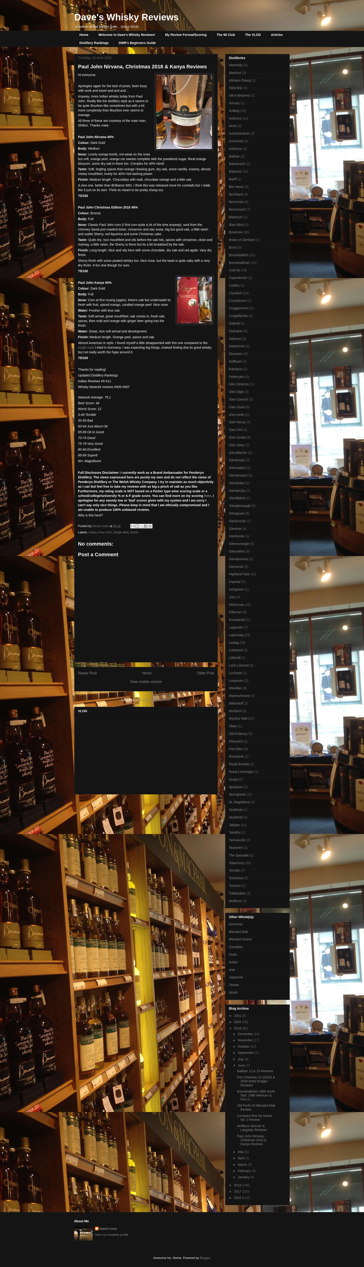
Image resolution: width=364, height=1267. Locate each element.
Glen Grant (237, 407)
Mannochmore (239, 696)
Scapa (233, 779)
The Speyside (239, 855)
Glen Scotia (237, 437)
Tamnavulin (237, 840)
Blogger (205, 1258)
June (242, 1065)
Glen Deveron (239, 384)
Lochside (235, 673)
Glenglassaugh (239, 506)
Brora (233, 247)
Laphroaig (236, 635)
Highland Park (239, 574)
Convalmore (237, 301)
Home (83, 35)
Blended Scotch (240, 939)
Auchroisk (236, 141)
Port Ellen (236, 749)
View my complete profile (111, 1234)
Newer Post (87, 673)
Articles (277, 35)
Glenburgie (237, 460)
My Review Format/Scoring (186, 35)
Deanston (236, 354)
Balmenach (237, 164)
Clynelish (235, 293)
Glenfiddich (237, 498)
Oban (233, 726)
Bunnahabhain (239, 263)
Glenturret (236, 567)
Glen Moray (237, 422)
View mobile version (146, 682)
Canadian (236, 947)
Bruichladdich (238, 255)
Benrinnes (236, 202)
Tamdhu (234, 832)
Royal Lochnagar (241, 772)
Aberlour (235, 73)
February (245, 1171)
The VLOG (253, 35)
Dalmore (235, 339)
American (236, 924)
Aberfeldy (236, 65)
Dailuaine (235, 331)
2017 (238, 1191)
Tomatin (234, 870)
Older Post (205, 673)
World (134, 532)
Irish (232, 970)
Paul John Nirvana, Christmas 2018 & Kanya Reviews (251, 1140)
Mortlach (235, 711)
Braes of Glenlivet (242, 240)
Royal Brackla (239, 764)
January (244, 1177)
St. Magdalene (239, 802)
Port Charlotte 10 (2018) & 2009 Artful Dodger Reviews (256, 1081)
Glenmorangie (239, 544)
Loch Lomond (239, 665)
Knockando (237, 620)
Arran (233, 126)
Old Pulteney (238, 734)
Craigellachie (238, 316)
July (241, 1059)
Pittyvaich (236, 741)
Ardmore (235, 118)
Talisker (234, 825)
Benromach (237, 209)
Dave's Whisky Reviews (126, 17)
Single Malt (121, 532)
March (243, 1164)
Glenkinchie (237, 521)
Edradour (235, 369)
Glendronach (238, 475)
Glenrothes (237, 551)
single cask (86, 347)
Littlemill (235, 658)
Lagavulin (236, 627)
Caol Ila (234, 270)
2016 (238, 1198)
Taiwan (234, 985)
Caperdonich (238, 278)
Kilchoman (236, 605)
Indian (93, 532)
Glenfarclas (237, 491)
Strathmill (235, 817)
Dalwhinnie (237, 346)
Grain (233, 954)
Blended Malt (238, 932)
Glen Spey (236, 445)
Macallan (235, 688)
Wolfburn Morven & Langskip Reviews (252, 1128)
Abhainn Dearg (239, 80)
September (246, 1053)
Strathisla (235, 810)
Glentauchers (238, 559)
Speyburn (236, 787)
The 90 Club (226, 35)
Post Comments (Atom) (155, 700)
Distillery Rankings (94, 43)
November (246, 1040)
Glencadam (237, 468)
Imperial (234, 582)
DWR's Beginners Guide (137, 43)
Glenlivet (235, 529)
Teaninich (236, 848)
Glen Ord (235, 430)
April (241, 1158)
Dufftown (235, 361)
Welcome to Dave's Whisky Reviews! (126, 35)
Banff (232, 179)
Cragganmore (239, 308)
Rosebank (236, 756)
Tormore (235, 886)
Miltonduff (236, 703)
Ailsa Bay (235, 88)
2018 (238, 1185)
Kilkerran (235, 612)
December (246, 1034)
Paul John (105, 532)
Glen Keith (236, 415)
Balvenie (235, 171)
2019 (238, 1028)
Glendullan (236, 483)
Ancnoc (234, 103)
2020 (238, 1022)
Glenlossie (236, 536)
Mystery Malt (238, 718)
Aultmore (235, 149)
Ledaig (234, 643)
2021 (238, 1015)
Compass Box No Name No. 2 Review (254, 1118)
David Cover (108, 1228)
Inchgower (236, 589)
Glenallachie (238, 453)
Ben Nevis (236, 187)
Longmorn (236, 680)
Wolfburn (235, 901)
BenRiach (236, 194)
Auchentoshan (239, 133)
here (207, 496)
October (244, 1046)
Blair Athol (236, 225)
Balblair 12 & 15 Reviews (255, 1071)
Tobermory (236, 863)
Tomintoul (236, 878)
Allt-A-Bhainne (239, 95)
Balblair (234, 156)
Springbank (237, 794)
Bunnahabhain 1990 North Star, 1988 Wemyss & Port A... (256, 1095)
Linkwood (236, 650)
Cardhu (234, 285)
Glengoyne (237, 513)
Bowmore (236, 232)
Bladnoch (235, 217)
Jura (232, 597)
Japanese (236, 977)
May (241, 1152)
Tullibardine (237, 893)
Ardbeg (234, 111)
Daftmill (234, 323)
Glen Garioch (238, 399)
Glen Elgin (236, 392)
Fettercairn (236, 377)
